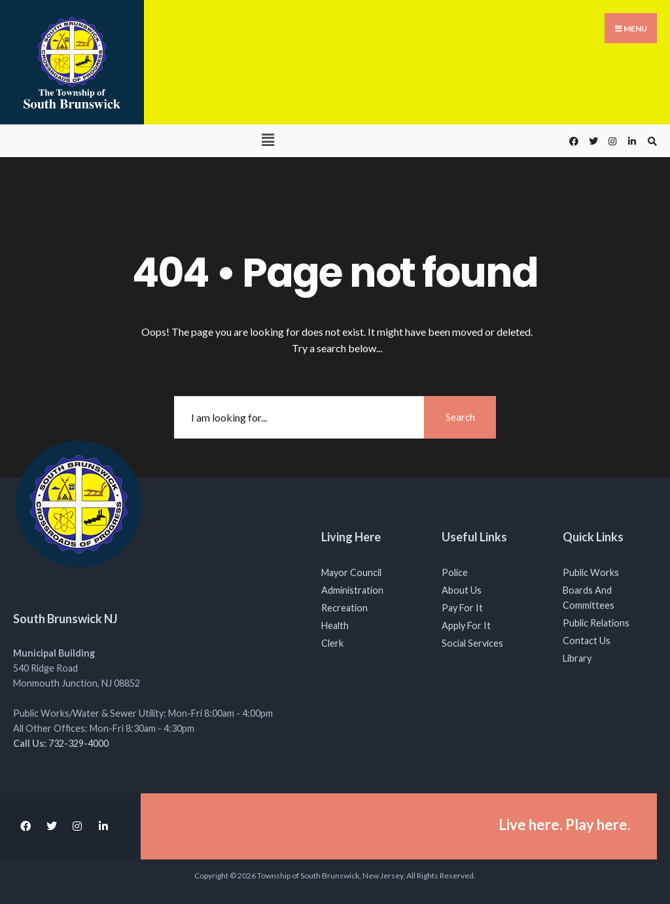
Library (577, 658)
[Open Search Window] (650, 141)
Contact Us (586, 640)
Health (335, 625)
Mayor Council (351, 572)
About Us (462, 590)
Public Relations (596, 622)
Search (460, 417)
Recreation (344, 607)
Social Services (472, 643)
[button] (267, 140)
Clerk (332, 643)
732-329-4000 (78, 743)
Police (455, 572)
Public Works (591, 572)
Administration (352, 590)
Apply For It (466, 625)
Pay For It (462, 607)
